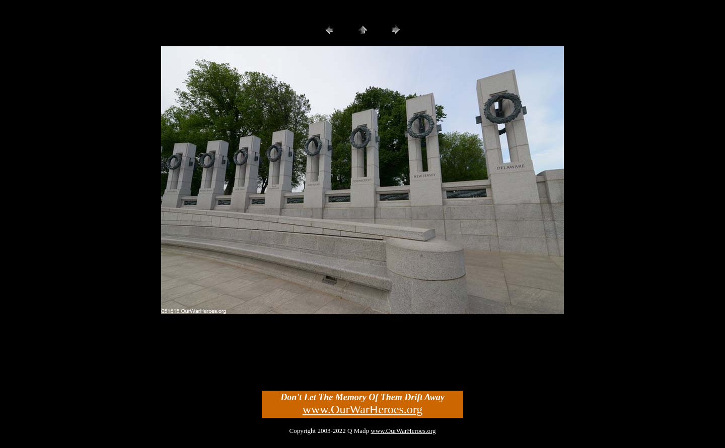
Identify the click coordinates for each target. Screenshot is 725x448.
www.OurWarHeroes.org (363, 409)
